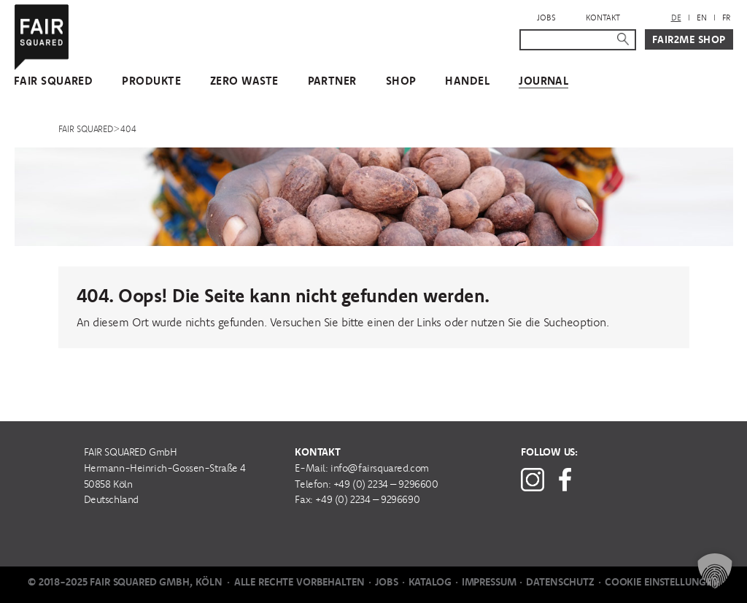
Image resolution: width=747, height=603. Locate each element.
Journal (543, 81)
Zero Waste (244, 81)
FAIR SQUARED (53, 81)
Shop (401, 81)
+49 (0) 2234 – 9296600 (385, 484)
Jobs (546, 17)
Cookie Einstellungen (662, 581)
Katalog (430, 581)
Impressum (489, 581)
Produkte (151, 81)
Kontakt (603, 17)
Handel (467, 81)
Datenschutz (560, 581)
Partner (332, 81)
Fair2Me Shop (689, 39)
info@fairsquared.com (379, 468)
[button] (715, 571)
